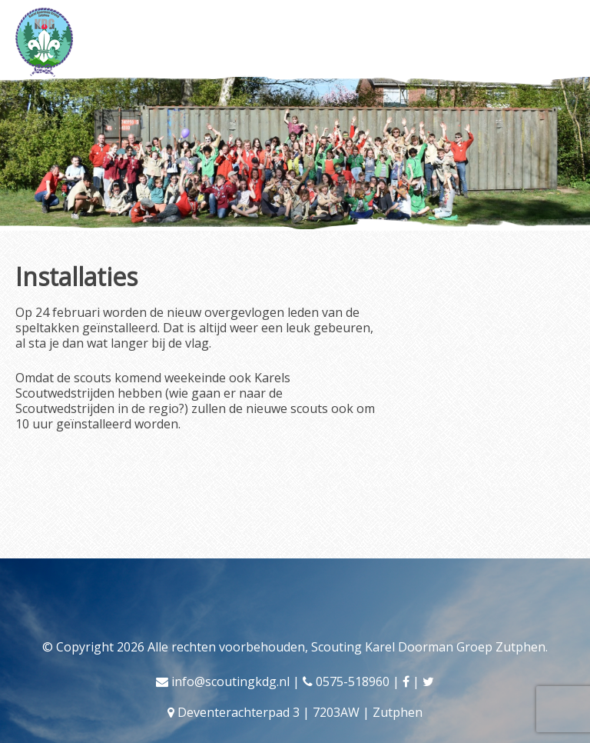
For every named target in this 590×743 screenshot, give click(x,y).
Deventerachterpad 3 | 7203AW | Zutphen (300, 712)
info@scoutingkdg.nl (230, 681)
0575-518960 (352, 681)
